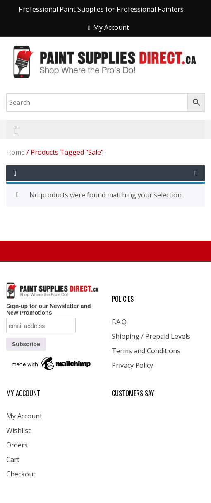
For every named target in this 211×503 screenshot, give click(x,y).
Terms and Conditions (146, 350)
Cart (12, 459)
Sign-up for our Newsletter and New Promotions (48, 309)
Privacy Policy (132, 365)
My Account (24, 415)
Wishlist (18, 430)
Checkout (21, 474)
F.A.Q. (120, 321)
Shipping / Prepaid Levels (151, 336)
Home (15, 152)
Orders (17, 445)
